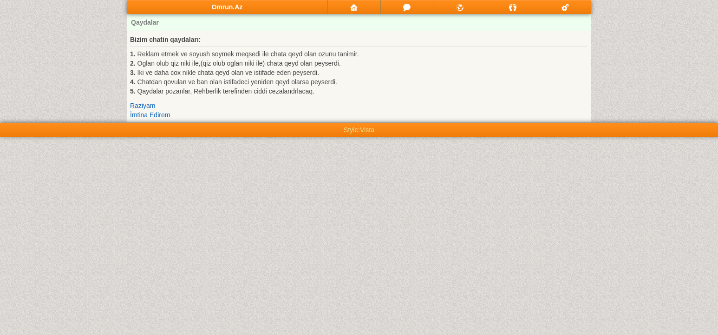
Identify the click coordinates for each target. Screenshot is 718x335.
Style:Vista (359, 130)
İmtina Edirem (150, 115)
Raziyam (142, 105)
